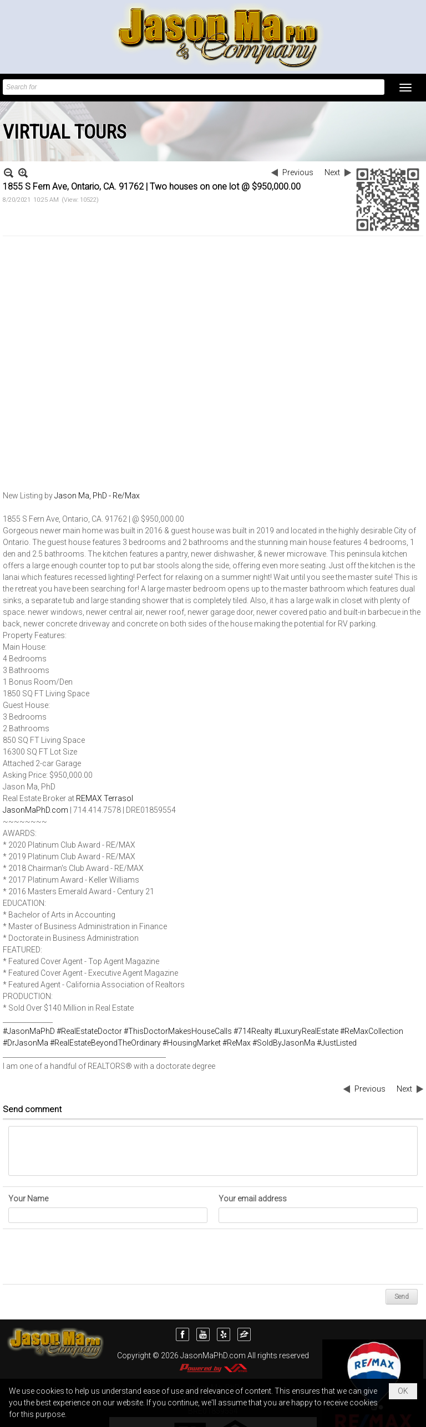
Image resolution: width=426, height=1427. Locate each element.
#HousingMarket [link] (192, 1042)
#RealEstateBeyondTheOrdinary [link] (105, 1042)
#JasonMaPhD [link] (29, 1031)
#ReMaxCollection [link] (371, 1031)
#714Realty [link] (253, 1031)
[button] (405, 87)
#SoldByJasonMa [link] (283, 1042)
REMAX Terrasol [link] (104, 798)
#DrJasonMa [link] (25, 1042)
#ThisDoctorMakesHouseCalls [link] (178, 1031)
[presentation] (92, 1256)
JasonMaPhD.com (213, 1355)
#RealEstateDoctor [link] (89, 1031)
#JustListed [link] (337, 1042)
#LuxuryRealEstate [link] (306, 1031)
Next (332, 172)
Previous (297, 172)
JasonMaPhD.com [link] (35, 810)
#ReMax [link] (236, 1042)
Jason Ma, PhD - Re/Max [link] (97, 495)
